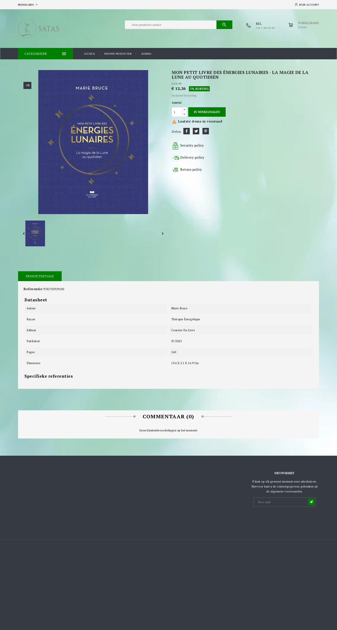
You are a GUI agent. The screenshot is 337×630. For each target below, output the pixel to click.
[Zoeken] (178, 25)
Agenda (146, 53)
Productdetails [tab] (40, 276)
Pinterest (205, 131)
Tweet (196, 131)
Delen (186, 131)
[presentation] (286, 517)
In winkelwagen (207, 112)
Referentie (32, 288)
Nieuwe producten (118, 53)
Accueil (89, 53)
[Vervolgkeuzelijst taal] (28, 4)
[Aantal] (177, 111)
